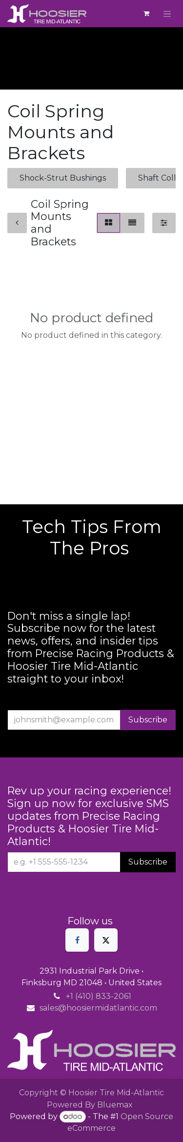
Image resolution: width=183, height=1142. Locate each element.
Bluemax (115, 1104)
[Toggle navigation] (167, 13)
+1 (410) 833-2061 (98, 996)
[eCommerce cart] (146, 13)
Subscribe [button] (147, 719)
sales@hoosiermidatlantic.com (98, 1008)
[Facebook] (77, 940)
